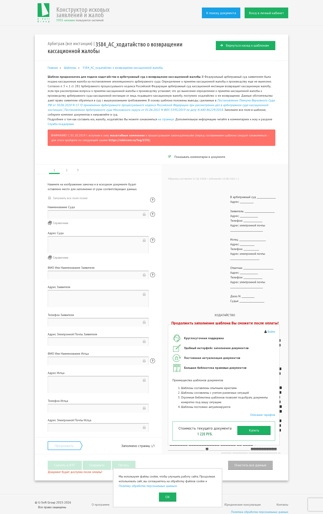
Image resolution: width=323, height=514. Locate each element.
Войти (271, 332)
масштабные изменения (127, 135)
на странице (166, 119)
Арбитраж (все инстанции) (70, 43)
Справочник (60, 223)
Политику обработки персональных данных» (148, 486)
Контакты (282, 504)
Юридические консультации (242, 504)
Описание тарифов (262, 415)
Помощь (152, 199)
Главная (53, 68)
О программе (101, 504)
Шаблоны (70, 68)
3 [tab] (78, 170)
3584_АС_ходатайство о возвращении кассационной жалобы (122, 68)
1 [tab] (54, 170)
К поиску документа (221, 13)
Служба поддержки (61, 124)
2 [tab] (66, 170)
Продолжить (64, 446)
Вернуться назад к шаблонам (247, 45)
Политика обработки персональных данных (259, 512)
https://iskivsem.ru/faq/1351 (129, 140)
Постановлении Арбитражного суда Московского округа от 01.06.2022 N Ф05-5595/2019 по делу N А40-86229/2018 (143, 110)
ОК (167, 497)
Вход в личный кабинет (266, 13)
